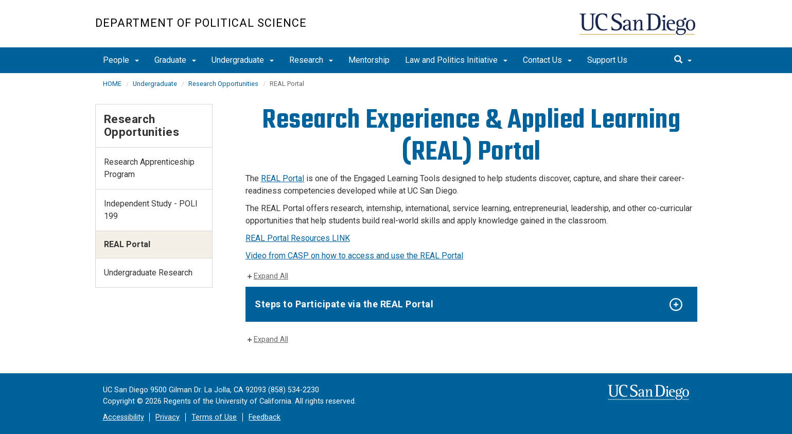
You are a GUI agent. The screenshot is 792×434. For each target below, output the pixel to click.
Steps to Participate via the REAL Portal (344, 304)
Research (311, 60)
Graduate (175, 60)
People (121, 60)
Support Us (607, 60)
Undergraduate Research (148, 272)
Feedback (264, 417)
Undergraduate (243, 60)
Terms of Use (214, 417)
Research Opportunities (223, 84)
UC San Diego (638, 29)
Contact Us (547, 60)
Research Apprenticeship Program (149, 168)
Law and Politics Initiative (456, 60)
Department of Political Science (201, 22)
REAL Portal (282, 178)
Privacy (167, 417)
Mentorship (369, 60)
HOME (112, 84)
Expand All (271, 276)
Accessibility (123, 417)
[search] (682, 60)
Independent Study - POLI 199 (151, 210)
